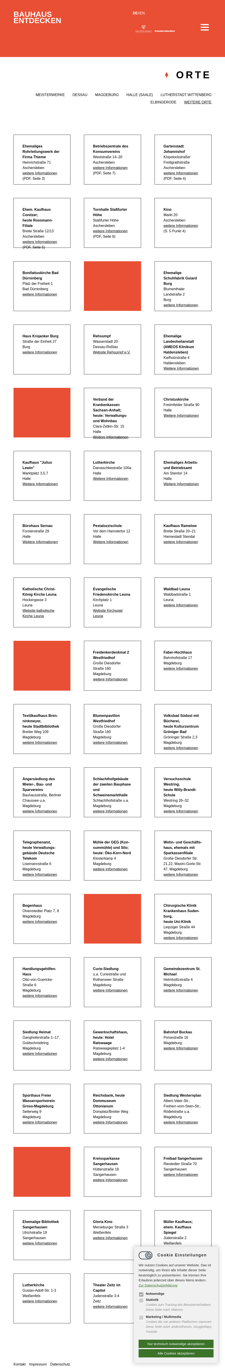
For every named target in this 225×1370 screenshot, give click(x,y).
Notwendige (152, 1293)
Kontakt (20, 1364)
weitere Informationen (39, 173)
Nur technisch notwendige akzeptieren (176, 1344)
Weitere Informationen (181, 368)
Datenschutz (60, 1364)
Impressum (38, 1364)
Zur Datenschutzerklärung (158, 1284)
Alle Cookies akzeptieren (176, 1353)
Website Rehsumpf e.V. (111, 352)
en (142, 13)
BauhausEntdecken (39, 17)
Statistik (149, 1299)
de (135, 13)
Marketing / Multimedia (160, 1316)
